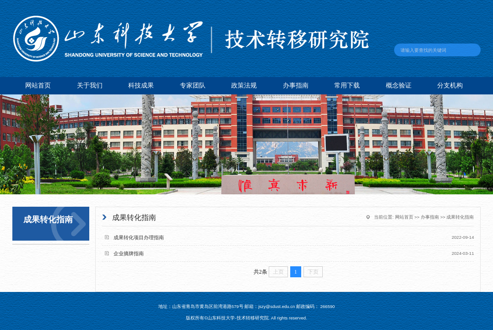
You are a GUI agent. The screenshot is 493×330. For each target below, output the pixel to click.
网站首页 (38, 85)
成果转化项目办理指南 (139, 237)
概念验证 (399, 85)
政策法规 (244, 85)
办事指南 (296, 85)
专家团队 (193, 85)
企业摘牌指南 (129, 253)
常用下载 (347, 85)
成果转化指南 (460, 217)
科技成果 (141, 85)
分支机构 (450, 85)
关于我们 (90, 85)
